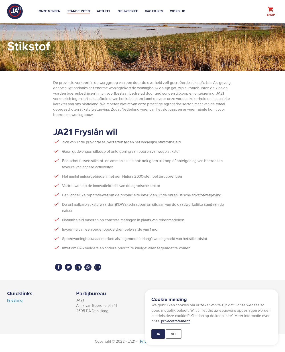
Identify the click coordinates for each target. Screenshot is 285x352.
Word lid (177, 11)
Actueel (103, 11)
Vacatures (154, 11)
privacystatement (175, 321)
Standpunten (78, 11)
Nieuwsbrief (128, 11)
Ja (158, 334)
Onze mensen (49, 11)
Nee (174, 334)
